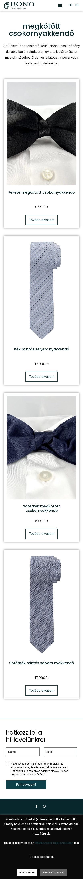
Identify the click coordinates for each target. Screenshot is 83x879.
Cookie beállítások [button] (42, 857)
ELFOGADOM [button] (27, 872)
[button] (59, 5)
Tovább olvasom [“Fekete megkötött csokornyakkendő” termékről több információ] (41, 220)
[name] (23, 751)
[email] (60, 751)
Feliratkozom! (26, 784)
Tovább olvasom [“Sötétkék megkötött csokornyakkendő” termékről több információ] (41, 534)
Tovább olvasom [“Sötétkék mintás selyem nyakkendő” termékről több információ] (41, 690)
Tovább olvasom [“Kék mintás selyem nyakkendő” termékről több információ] (41, 377)
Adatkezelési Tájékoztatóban (31, 763)
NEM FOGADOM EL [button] (54, 872)
